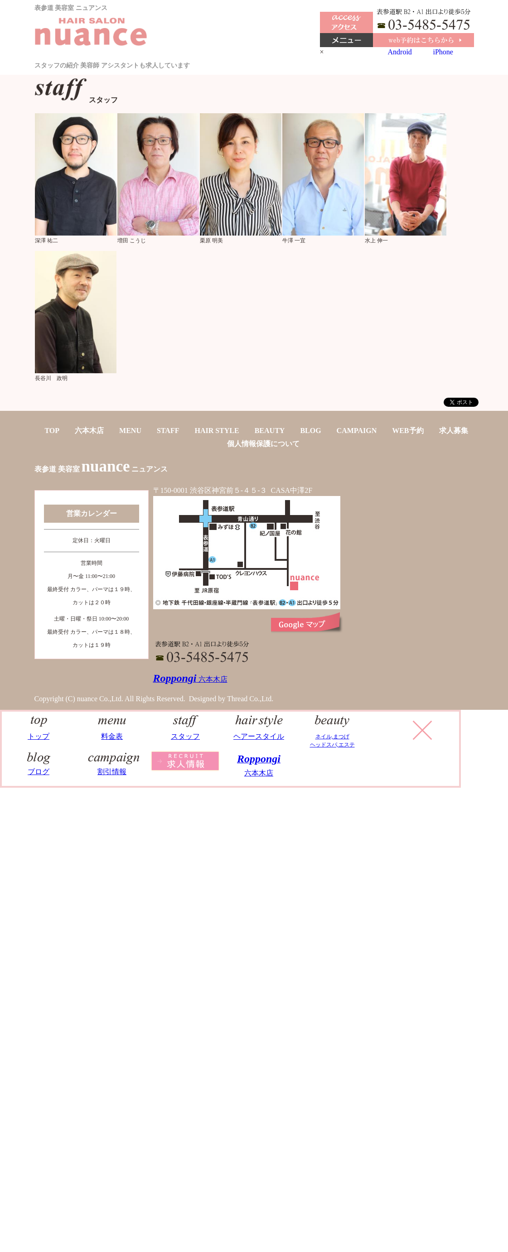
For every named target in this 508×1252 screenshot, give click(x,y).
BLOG (310, 430)
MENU (130, 430)
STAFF (168, 430)
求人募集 (453, 430)
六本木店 (89, 430)
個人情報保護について (263, 444)
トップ (38, 732)
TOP (51, 430)
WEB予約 (407, 430)
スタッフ (185, 732)
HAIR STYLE (216, 430)
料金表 (112, 732)
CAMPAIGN (357, 430)
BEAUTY (270, 430)
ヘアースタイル (258, 732)
